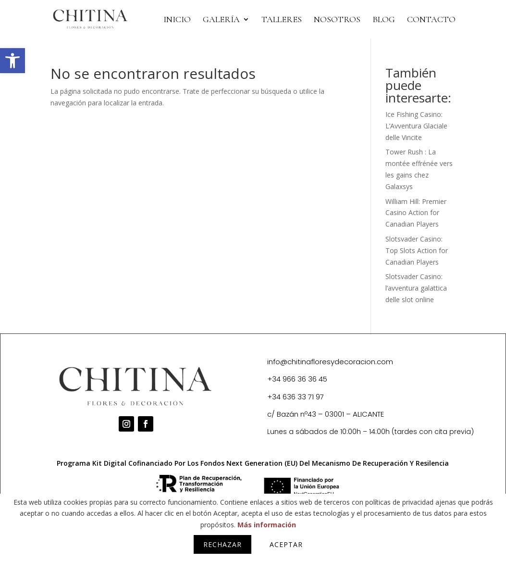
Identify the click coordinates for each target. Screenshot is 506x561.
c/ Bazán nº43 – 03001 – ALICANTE (325, 414)
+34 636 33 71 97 (295, 397)
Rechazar (222, 544)
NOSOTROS (337, 20)
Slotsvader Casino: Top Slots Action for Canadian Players (416, 250)
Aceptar (286, 544)
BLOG (383, 20)
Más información (266, 524)
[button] (12, 60)
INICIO (177, 20)
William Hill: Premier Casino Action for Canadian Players (415, 213)
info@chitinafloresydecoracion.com (330, 362)
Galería (221, 20)
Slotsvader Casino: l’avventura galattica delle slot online (416, 288)
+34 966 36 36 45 (297, 379)
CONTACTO (431, 20)
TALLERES (281, 20)
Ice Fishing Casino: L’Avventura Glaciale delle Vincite (416, 126)
